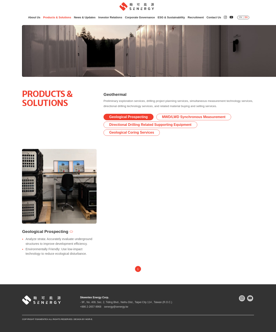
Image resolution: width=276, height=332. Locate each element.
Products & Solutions (57, 17)
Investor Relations (110, 17)
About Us (34, 17)
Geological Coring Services (131, 133)
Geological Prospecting (128, 117)
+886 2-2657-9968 (90, 306)
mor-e (88, 319)
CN (240, 17)
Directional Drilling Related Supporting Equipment (150, 125)
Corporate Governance (140, 17)
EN (246, 17)
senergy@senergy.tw (116, 306)
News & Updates (85, 17)
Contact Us (214, 17)
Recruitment (196, 17)
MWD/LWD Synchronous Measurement (193, 117)
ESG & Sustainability (171, 17)
